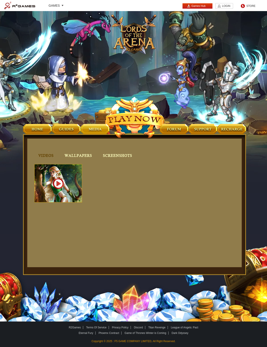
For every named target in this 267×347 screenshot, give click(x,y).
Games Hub (196, 6)
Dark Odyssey (180, 333)
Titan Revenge (156, 327)
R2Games (19, 5)
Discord (138, 327)
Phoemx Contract (109, 333)
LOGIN (226, 6)
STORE (250, 6)
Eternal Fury (86, 333)
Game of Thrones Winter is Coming (145, 333)
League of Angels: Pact (184, 327)
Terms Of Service (96, 327)
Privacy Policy (120, 327)
